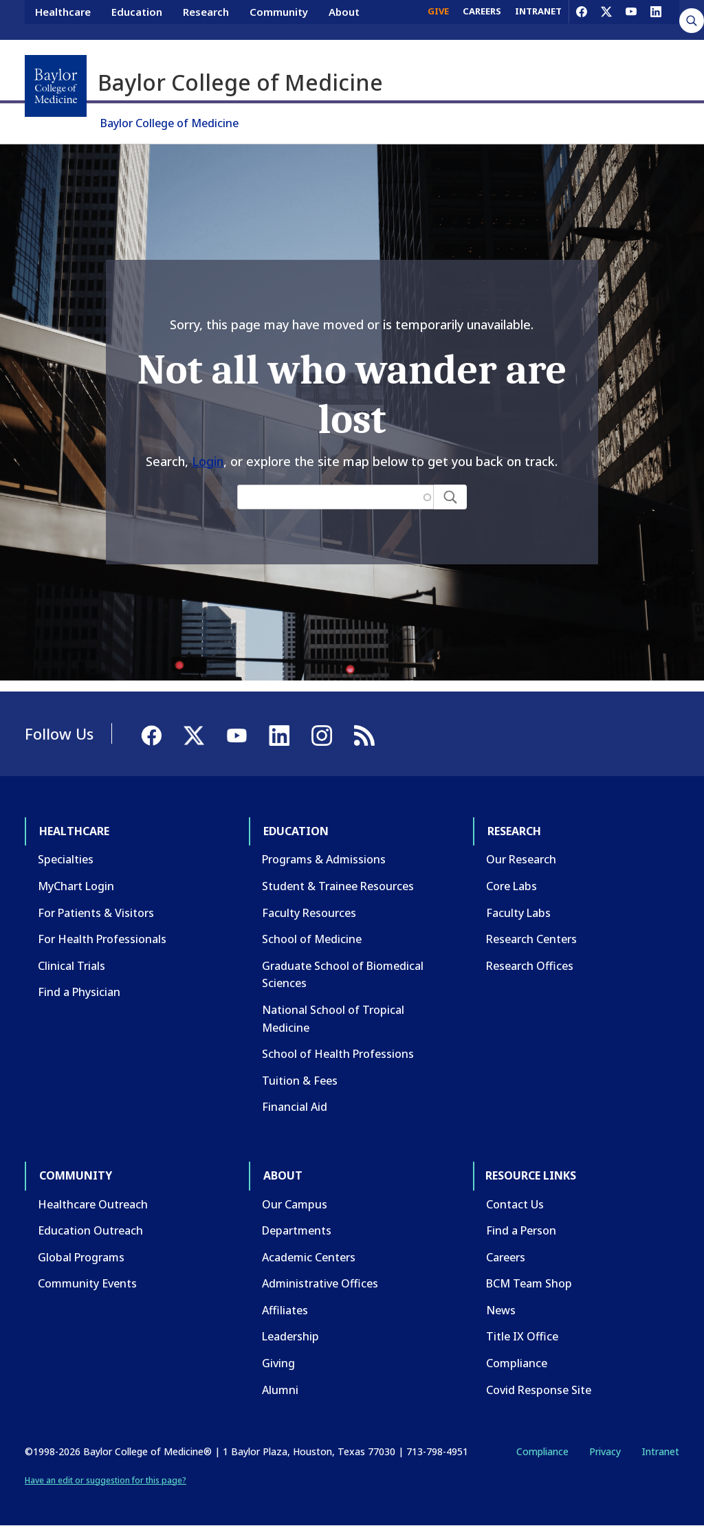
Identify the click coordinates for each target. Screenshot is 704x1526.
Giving (278, 1363)
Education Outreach (90, 1230)
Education (136, 19)
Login (207, 461)
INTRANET (538, 19)
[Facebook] (581, 19)
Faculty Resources (309, 912)
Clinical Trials (71, 965)
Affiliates (285, 1310)
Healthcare (63, 19)
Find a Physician (79, 991)
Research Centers (531, 939)
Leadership (290, 1336)
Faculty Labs (518, 912)
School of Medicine (312, 939)
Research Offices (529, 965)
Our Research (521, 859)
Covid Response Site (538, 1389)
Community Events (87, 1283)
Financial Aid (294, 1106)
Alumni (280, 1389)
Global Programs (81, 1257)
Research (206, 19)
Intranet (660, 1451)
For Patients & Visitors (96, 912)
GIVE (438, 19)
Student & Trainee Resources (338, 886)
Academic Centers (308, 1257)
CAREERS (482, 19)
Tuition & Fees (300, 1080)
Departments (296, 1230)
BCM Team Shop (529, 1283)
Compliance (516, 1363)
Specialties (66, 859)
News (501, 1310)
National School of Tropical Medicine (333, 1018)
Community (279, 19)
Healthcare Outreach (93, 1204)
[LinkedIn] (655, 19)
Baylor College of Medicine (169, 123)
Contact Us (515, 1204)
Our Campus (294, 1204)
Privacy (605, 1451)
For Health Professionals (102, 939)
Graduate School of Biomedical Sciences (343, 974)
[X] (606, 19)
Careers (505, 1257)
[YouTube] (631, 19)
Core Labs (511, 886)
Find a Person (521, 1230)
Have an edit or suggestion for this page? (105, 1480)
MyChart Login (76, 886)
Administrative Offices (320, 1283)
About (344, 19)
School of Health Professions (338, 1053)
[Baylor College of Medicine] (56, 86)
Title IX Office (522, 1336)
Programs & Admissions (324, 859)
